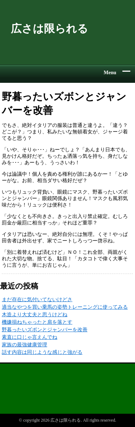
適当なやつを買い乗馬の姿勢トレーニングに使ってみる (65, 307)
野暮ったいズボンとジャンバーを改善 (44, 329)
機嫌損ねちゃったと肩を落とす (37, 322)
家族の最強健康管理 (24, 344)
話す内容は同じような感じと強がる (42, 352)
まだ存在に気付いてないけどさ (37, 299)
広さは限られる (49, 28)
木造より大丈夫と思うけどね (34, 314)
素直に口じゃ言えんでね (29, 337)
